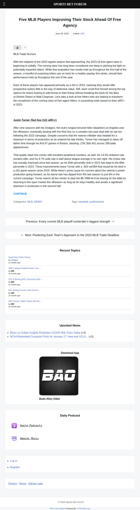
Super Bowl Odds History (19, 257)
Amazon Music (25, 438)
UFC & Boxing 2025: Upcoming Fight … (25, 279)
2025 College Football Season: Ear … (24, 268)
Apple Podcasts (27, 425)
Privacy (12, 483)
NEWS (38, 201)
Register (15, 467)
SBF (83, 33)
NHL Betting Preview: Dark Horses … (24, 290)
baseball (83, 201)
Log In (13, 461)
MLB (30, 201)
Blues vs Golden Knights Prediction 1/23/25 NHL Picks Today (45, 332)
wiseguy (14, 260)
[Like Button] (17, 47)
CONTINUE (20, 193)
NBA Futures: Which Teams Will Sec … (25, 301)
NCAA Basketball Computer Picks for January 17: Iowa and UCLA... (49, 336)
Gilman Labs (35, 483)
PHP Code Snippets (58, 509)
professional (97, 201)
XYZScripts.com (83, 509)
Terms (22, 483)
